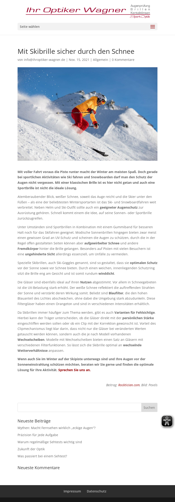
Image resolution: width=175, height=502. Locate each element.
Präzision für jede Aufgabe (38, 435)
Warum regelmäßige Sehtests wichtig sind (50, 442)
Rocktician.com (129, 385)
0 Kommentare (123, 59)
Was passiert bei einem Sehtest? (42, 456)
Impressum (72, 491)
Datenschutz (96, 491)
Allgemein (100, 59)
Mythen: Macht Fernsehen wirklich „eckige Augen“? (56, 428)
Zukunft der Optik (31, 449)
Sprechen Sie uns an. (74, 370)
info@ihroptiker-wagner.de (44, 59)
